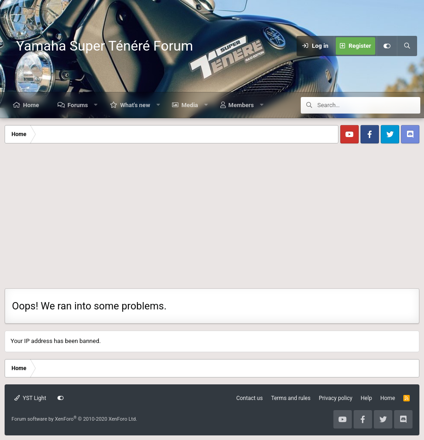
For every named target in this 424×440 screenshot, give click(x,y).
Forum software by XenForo (74, 419)
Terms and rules (290, 398)
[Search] (407, 46)
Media (189, 105)
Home (31, 105)
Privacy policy (335, 398)
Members (241, 105)
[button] (96, 105)
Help (366, 398)
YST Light (30, 398)
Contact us (249, 398)
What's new (135, 105)
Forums (78, 105)
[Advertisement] (212, 219)
